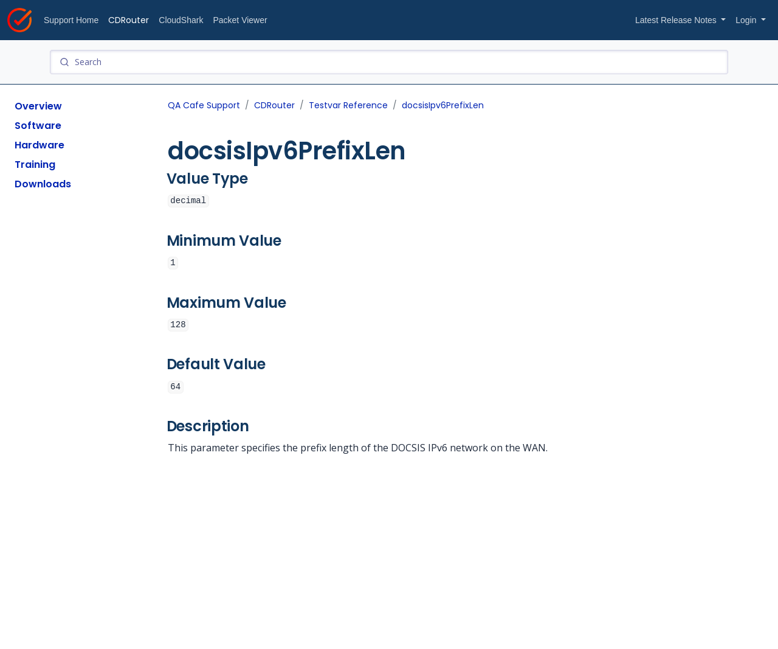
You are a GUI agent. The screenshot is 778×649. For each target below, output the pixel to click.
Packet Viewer (240, 20)
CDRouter (128, 20)
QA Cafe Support (204, 105)
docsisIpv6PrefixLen (443, 105)
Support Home (71, 20)
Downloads (43, 184)
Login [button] (747, 20)
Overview (38, 106)
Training (35, 165)
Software (38, 126)
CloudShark (181, 20)
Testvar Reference (348, 105)
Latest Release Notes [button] (677, 20)
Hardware (39, 145)
